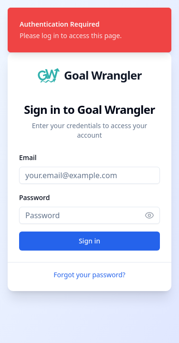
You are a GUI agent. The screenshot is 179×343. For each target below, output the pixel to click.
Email (28, 157)
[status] (89, 30)
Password (34, 197)
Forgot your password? (89, 274)
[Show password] (152, 215)
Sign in (89, 240)
